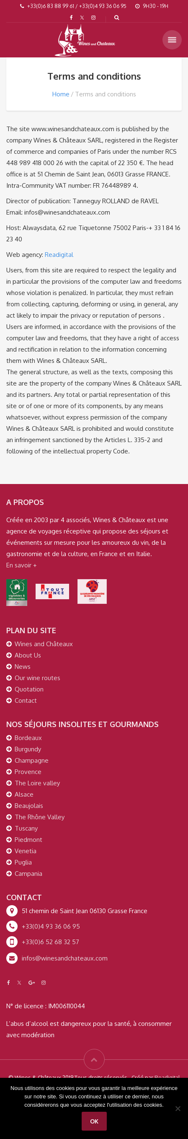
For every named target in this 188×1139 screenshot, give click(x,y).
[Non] (177, 1108)
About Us (28, 655)
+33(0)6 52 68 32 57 (50, 942)
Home (61, 94)
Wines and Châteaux (44, 644)
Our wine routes (37, 678)
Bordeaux (28, 738)
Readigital (59, 255)
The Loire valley (37, 783)
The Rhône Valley (39, 817)
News (23, 666)
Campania (28, 874)
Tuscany (26, 828)
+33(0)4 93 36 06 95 (51, 926)
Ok (94, 1121)
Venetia (25, 851)
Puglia (23, 862)
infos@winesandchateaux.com (65, 958)
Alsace (24, 794)
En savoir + (21, 565)
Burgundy (28, 749)
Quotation (29, 689)
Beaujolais (29, 806)
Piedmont (28, 840)
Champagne (32, 760)
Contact (26, 700)
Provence (28, 772)
